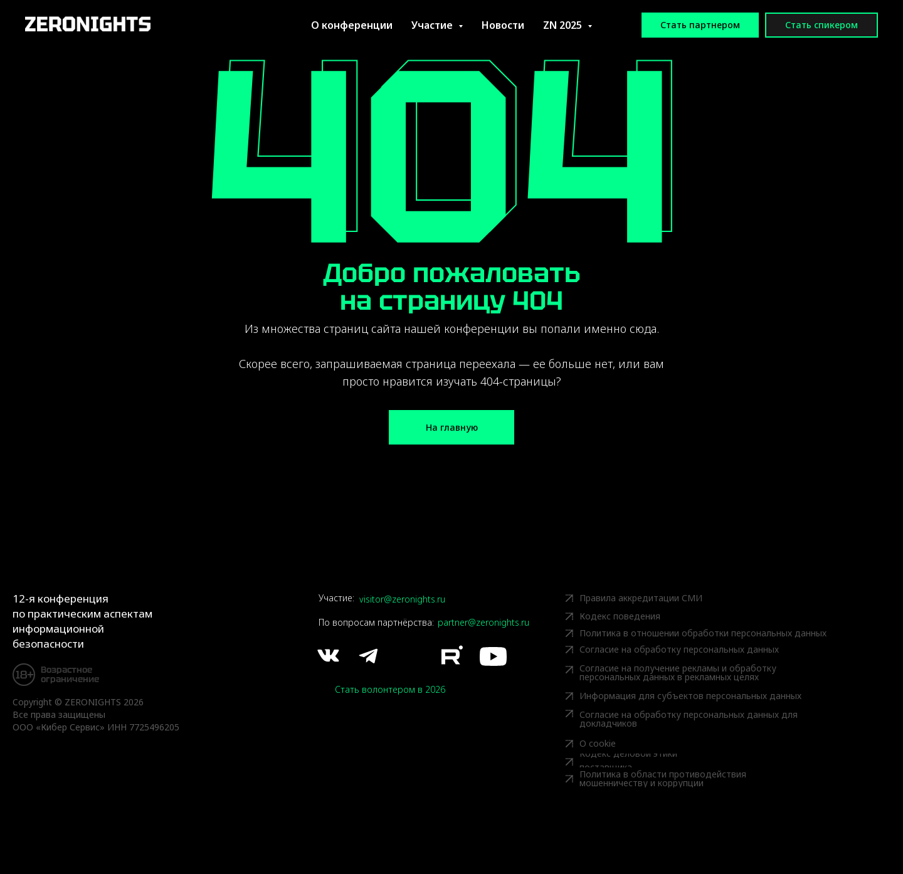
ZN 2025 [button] (563, 25)
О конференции (352, 25)
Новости (503, 25)
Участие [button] (433, 25)
